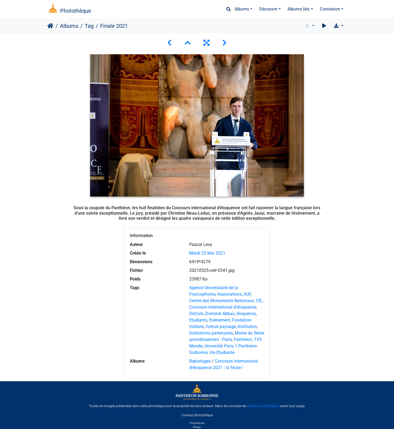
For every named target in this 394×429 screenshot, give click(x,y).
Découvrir (268, 9)
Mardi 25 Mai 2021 (207, 253)
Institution (247, 326)
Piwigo (197, 426)
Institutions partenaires (211, 333)
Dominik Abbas (220, 313)
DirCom (196, 313)
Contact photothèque (197, 415)
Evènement (219, 320)
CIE (259, 300)
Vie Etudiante (222, 352)
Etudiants (198, 320)
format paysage (221, 326)
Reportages (200, 361)
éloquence (246, 313)
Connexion (330, 9)
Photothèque (75, 11)
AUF (247, 294)
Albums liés (298, 9)
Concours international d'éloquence (222, 307)
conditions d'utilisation (263, 406)
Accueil (50, 26)
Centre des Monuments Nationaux (221, 300)
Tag (89, 26)
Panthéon (243, 339)
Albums (242, 9)
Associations (229, 294)
